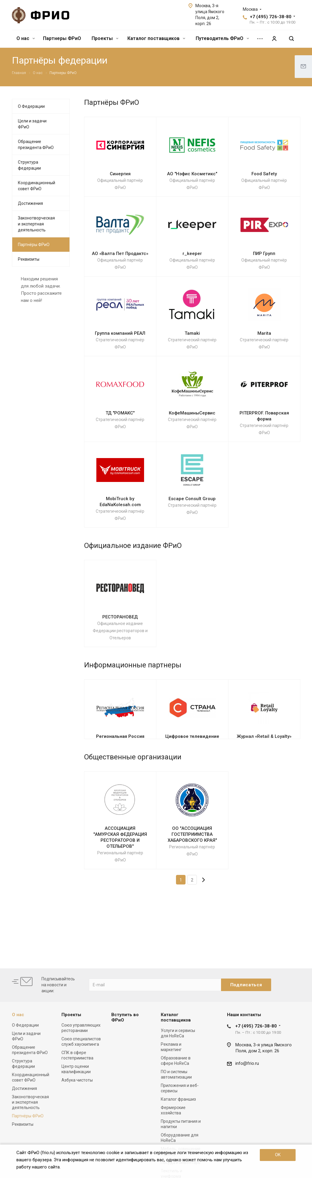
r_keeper (192, 253)
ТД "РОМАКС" (120, 413)
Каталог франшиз (178, 1099)
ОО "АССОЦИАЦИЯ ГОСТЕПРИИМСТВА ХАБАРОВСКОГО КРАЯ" (192, 834)
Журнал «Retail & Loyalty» (264, 736)
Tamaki (192, 333)
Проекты (105, 38)
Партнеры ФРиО (62, 38)
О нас (25, 38)
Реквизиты (28, 259)
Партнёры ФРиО (34, 244)
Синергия (120, 173)
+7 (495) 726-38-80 (270, 16)
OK (278, 1154)
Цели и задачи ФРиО (32, 124)
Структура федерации (29, 165)
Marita (264, 333)
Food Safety (264, 173)
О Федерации (31, 106)
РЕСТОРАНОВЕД (120, 617)
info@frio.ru (247, 1063)
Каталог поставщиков (156, 38)
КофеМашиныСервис (192, 413)
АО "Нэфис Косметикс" (192, 173)
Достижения (30, 203)
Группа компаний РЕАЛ (120, 333)
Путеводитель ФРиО (222, 38)
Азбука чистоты (77, 1080)
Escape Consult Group (192, 498)
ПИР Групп (264, 253)
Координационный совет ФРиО (36, 185)
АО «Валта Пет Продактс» (120, 253)
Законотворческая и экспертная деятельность (36, 224)
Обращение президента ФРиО (36, 144)
